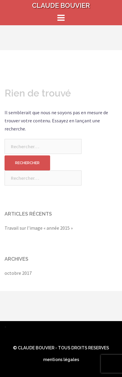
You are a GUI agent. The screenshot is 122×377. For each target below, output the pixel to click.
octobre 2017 (18, 273)
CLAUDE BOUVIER (61, 5)
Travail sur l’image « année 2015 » (39, 228)
